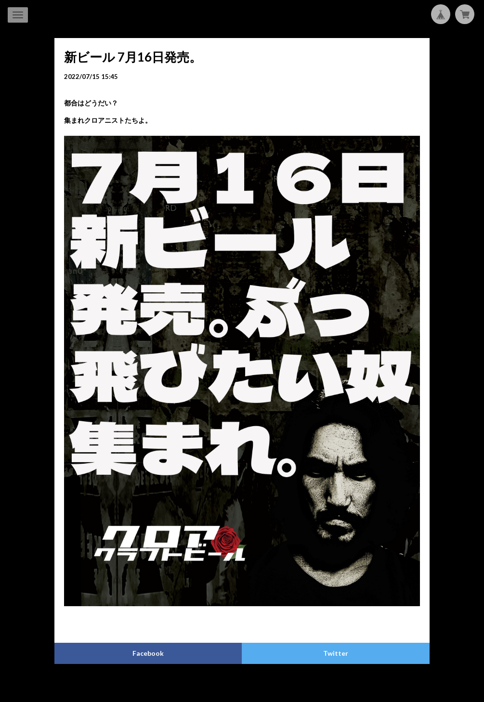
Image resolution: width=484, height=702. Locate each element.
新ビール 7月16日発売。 (133, 57)
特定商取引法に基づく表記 (249, 683)
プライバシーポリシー (179, 683)
